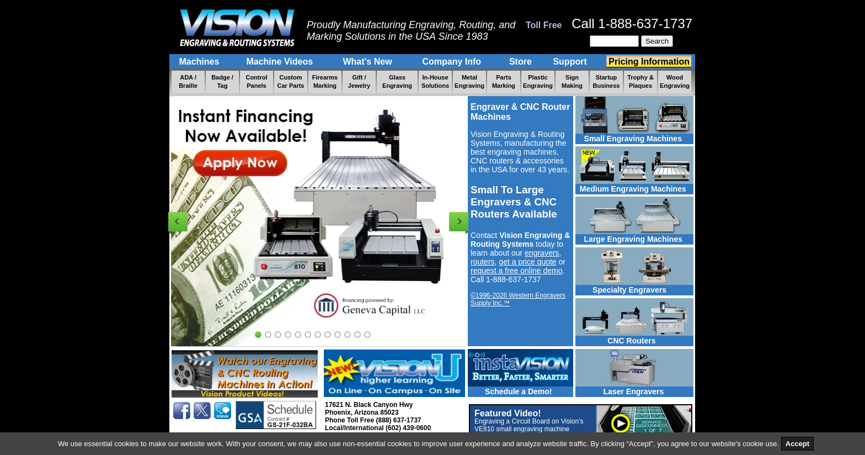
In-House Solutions (435, 81)
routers (483, 261)
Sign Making (572, 81)
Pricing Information (649, 61)
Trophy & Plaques (640, 81)
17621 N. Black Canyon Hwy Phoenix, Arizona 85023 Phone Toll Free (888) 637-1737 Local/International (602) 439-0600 (378, 416)
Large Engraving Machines (630, 239)
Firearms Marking (325, 81)
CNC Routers (616, 340)
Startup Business (606, 81)
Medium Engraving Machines (630, 188)
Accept (797, 444)
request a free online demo (517, 270)
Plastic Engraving (538, 81)
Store (520, 61)
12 (367, 334)
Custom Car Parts (291, 81)
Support (571, 61)
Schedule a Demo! (510, 391)
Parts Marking (503, 81)
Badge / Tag (222, 81)
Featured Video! (529, 425)
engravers (542, 252)
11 (357, 334)
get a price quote (527, 261)
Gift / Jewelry (359, 81)
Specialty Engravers (622, 289)
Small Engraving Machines (628, 138)
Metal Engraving (469, 81)
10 (347, 334)
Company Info (453, 61)
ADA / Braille (188, 81)
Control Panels (256, 81)
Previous (178, 221)
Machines (200, 61)
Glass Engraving (397, 81)
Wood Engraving (675, 81)
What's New (368, 61)
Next (458, 221)
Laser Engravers (620, 391)
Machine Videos (281, 61)
